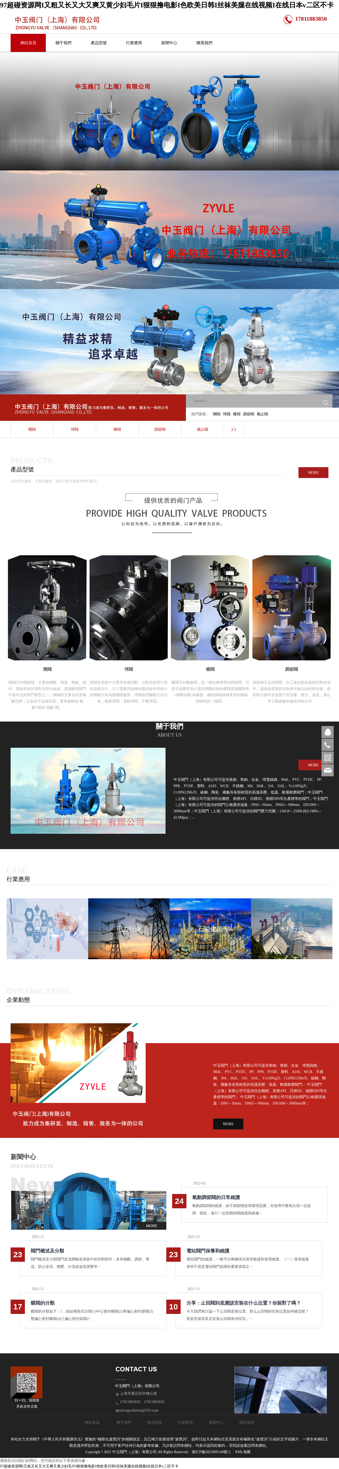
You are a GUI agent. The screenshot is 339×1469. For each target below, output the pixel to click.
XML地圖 (243, 1452)
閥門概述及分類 (47, 1251)
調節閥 (248, 414)
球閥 (226, 414)
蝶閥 (236, 414)
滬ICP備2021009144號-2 (211, 1452)
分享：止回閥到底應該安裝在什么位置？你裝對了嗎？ (243, 1303)
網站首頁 (28, 43)
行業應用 (134, 43)
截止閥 (262, 414)
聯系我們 (204, 43)
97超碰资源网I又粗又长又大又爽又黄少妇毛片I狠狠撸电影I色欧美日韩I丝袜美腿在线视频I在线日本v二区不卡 (167, 5)
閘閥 (216, 414)
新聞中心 (169, 43)
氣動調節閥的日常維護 (216, 1197)
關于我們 (64, 43)
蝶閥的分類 (43, 1303)
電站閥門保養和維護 (207, 1251)
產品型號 (99, 43)
